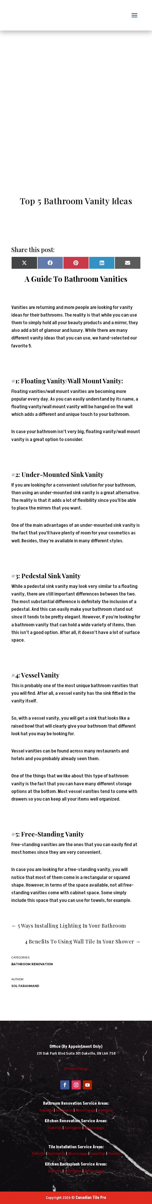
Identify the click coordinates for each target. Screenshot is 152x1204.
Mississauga (85, 1110)
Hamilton (105, 1110)
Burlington (64, 1110)
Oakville (46, 1110)
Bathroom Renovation (32, 964)
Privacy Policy (76, 1068)
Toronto (114, 1153)
